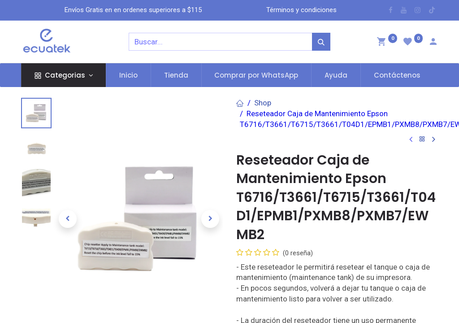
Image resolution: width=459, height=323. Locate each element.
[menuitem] (128, 75)
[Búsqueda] (321, 42)
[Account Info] (433, 43)
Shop (262, 102)
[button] (67, 219)
